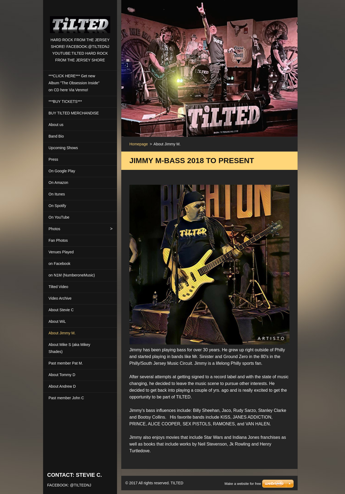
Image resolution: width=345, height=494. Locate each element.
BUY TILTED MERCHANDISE (74, 113)
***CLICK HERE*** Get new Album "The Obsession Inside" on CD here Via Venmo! (74, 83)
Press (53, 159)
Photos (54, 229)
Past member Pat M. (66, 363)
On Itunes (57, 194)
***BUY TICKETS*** (65, 101)
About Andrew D (62, 386)
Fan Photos (58, 240)
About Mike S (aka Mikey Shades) (69, 348)
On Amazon (58, 182)
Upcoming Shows (63, 148)
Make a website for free (243, 477)
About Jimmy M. (62, 333)
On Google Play (62, 171)
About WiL (57, 321)
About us (56, 124)
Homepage (138, 144)
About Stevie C (61, 310)
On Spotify (57, 206)
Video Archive (60, 298)
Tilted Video (58, 287)
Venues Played (61, 252)
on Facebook (59, 263)
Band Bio (56, 136)
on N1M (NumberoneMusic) (72, 275)
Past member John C (66, 398)
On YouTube (59, 217)
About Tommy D (62, 375)
